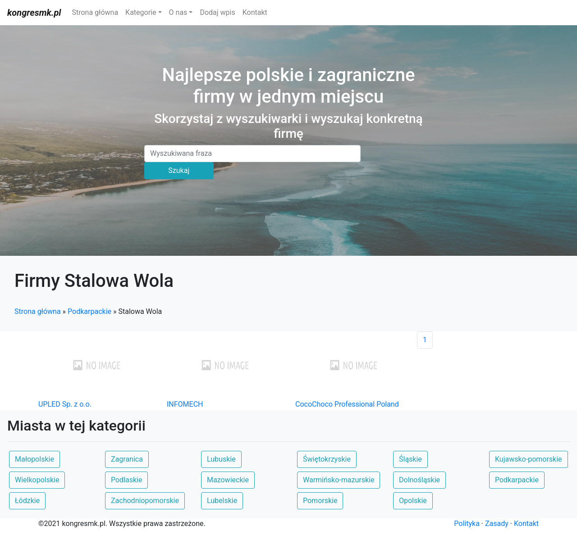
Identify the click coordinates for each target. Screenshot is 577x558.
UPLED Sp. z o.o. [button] (65, 404)
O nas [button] (178, 12)
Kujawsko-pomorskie (528, 459)
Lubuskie (221, 459)
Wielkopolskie (37, 480)
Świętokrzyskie (327, 459)
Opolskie (413, 500)
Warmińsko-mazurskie (338, 480)
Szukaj (178, 170)
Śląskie (410, 459)
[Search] (252, 153)
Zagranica (127, 459)
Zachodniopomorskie (145, 500)
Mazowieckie (228, 480)
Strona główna (95, 12)
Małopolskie (34, 459)
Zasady (496, 523)
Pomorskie (320, 500)
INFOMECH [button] (185, 404)
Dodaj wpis (217, 12)
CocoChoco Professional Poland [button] (347, 404)
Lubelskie (222, 500)
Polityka (467, 523)
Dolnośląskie (419, 480)
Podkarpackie (89, 311)
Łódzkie (27, 500)
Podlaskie (126, 480)
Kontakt (255, 12)
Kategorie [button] (140, 12)
